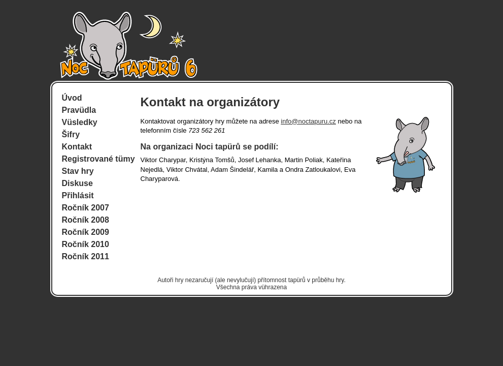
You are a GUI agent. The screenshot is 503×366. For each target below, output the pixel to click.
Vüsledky (79, 122)
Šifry (71, 134)
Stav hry (78, 171)
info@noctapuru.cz (308, 121)
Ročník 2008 (85, 220)
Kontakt (77, 146)
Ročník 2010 (85, 244)
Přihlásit (78, 195)
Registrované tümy (98, 159)
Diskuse (77, 183)
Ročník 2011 (85, 256)
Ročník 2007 (85, 207)
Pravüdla (79, 110)
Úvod (72, 98)
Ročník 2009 (85, 232)
